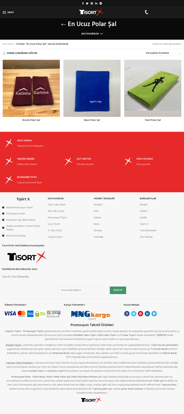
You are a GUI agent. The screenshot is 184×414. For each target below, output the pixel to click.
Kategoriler (90, 34)
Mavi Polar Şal (92, 120)
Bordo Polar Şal (31, 120)
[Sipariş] (163, 54)
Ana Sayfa (8, 44)
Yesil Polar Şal (153, 120)
